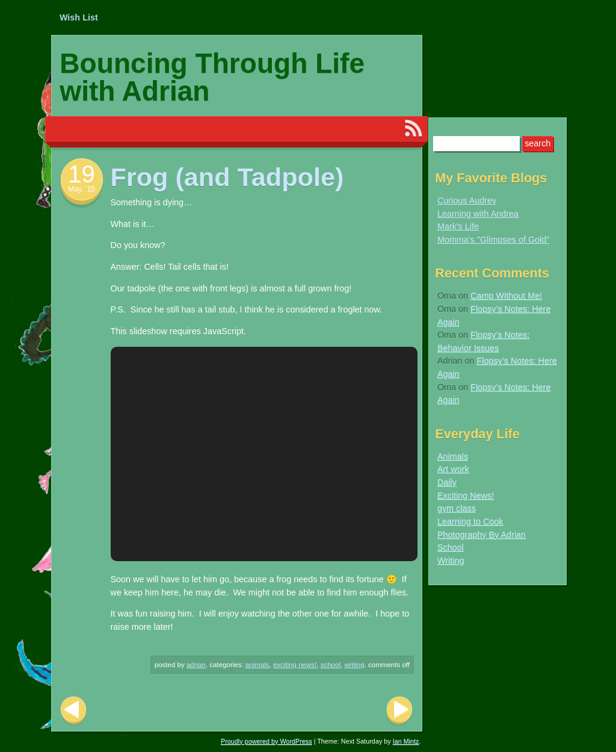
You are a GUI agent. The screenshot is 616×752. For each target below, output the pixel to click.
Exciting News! (294, 664)
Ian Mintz (406, 741)
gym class (456, 508)
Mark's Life (458, 226)
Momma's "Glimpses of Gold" (493, 239)
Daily (447, 482)
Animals (257, 664)
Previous (73, 711)
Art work (453, 469)
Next (399, 711)
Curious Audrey (466, 200)
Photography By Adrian (481, 534)
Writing (354, 664)
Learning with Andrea (478, 214)
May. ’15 (81, 189)
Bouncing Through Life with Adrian (212, 77)
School (330, 664)
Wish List (79, 17)
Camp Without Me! (506, 295)
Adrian (196, 664)
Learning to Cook (470, 521)
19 (81, 174)
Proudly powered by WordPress (266, 741)
